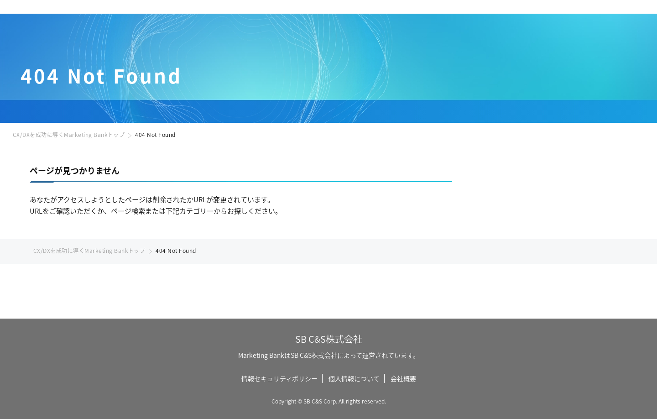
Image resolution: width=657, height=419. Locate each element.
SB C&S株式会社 (328, 339)
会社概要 (403, 378)
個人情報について (354, 378)
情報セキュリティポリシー (279, 378)
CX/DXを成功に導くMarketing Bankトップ (69, 134)
